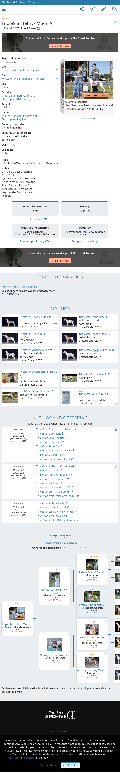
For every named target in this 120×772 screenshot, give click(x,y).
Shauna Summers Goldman (18, 84)
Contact (60, 719)
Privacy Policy (12, 757)
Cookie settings (49, 765)
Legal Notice (60, 712)
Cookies (30, 757)
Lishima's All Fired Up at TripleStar (22, 59)
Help (60, 726)
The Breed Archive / (15, 2)
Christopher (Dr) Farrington (18, 88)
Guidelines (60, 732)
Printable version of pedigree (60, 524)
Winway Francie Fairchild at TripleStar (24, 67)
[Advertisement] (60, 37)
